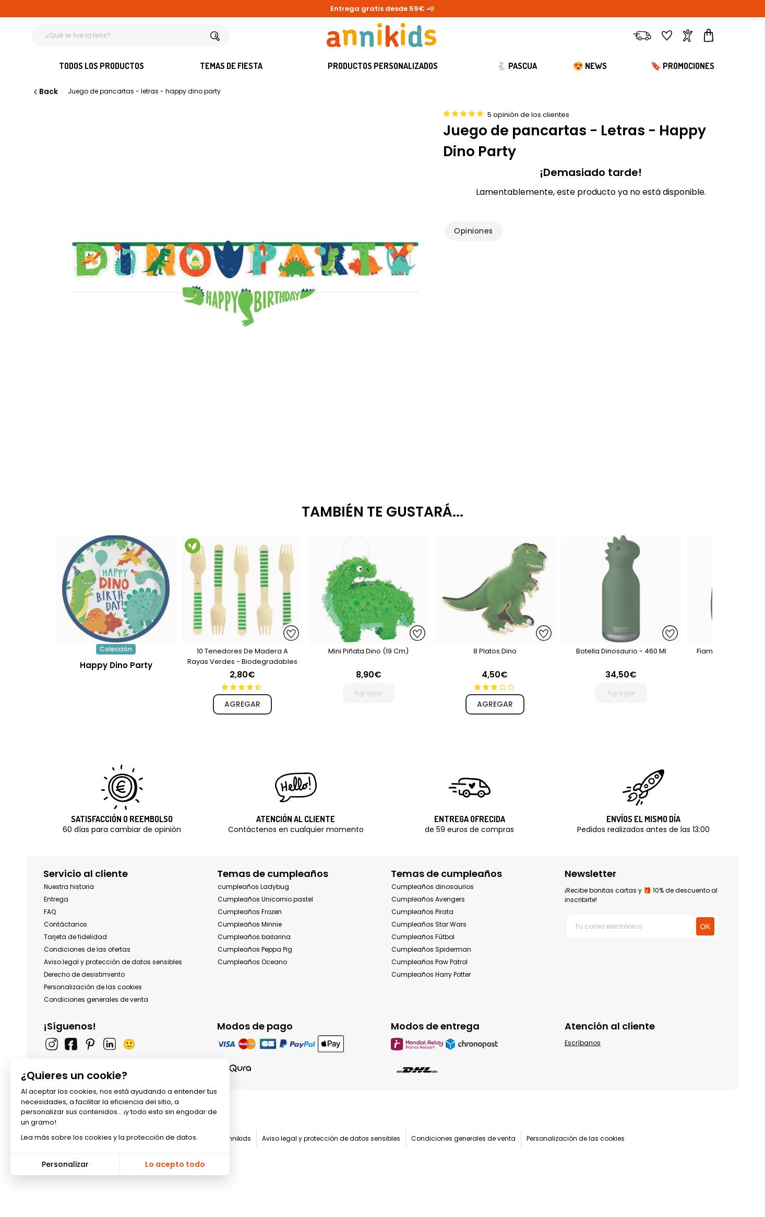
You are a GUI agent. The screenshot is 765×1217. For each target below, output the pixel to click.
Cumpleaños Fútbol (423, 936)
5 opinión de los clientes (528, 115)
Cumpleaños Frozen (250, 911)
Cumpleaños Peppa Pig (255, 949)
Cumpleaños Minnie (250, 924)
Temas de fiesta (231, 66)
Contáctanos (65, 924)
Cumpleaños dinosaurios (432, 886)
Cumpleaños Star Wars (429, 924)
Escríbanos (583, 1042)
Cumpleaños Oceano (252, 961)
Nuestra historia (69, 886)
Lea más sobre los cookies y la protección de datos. (109, 1137)
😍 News (590, 66)
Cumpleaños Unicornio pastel (265, 899)
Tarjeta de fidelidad (75, 936)
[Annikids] (381, 35)
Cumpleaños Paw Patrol (429, 961)
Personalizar (65, 1164)
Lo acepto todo (175, 1164)
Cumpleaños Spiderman (431, 949)
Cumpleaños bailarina (254, 936)
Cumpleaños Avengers (428, 899)
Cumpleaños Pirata (422, 911)
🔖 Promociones (682, 66)
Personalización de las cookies (93, 986)
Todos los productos (101, 66)
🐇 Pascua (516, 66)
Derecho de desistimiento (84, 974)
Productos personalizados (383, 66)
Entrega (56, 899)
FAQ (50, 911)
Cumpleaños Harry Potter (431, 974)
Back (45, 91)
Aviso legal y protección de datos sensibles (113, 961)
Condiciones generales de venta (96, 999)
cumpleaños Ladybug (253, 886)
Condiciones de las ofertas (87, 949)
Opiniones (473, 231)
